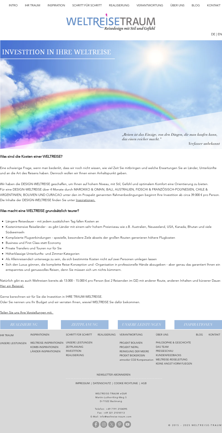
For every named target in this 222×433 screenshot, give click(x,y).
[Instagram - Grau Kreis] (103, 424)
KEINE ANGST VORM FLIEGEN (174, 363)
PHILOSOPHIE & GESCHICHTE (173, 342)
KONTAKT (214, 334)
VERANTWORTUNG (131, 334)
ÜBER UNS (162, 334)
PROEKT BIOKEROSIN (132, 355)
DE (213, 34)
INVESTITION (73, 350)
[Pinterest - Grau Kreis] (119, 424)
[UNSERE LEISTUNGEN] (141, 324)
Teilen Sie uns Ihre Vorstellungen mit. (26, 312)
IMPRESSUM (82, 383)
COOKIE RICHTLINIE (126, 383)
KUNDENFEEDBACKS (168, 355)
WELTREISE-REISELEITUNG (172, 359)
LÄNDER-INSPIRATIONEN (45, 351)
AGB (144, 383)
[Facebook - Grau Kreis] (95, 424)
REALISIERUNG (75, 355)
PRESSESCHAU (164, 350)
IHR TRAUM (7, 335)
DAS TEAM (162, 346)
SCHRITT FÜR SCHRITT (79, 334)
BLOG (199, 334)
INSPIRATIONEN (39, 334)
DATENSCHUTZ (102, 383)
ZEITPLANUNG (74, 346)
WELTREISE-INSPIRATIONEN (46, 342)
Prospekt (89, 195)
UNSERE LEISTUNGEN (13, 343)
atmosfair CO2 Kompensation (136, 359)
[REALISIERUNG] (24, 324)
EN (220, 34)
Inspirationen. (85, 200)
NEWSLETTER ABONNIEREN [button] (113, 374)
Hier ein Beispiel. (12, 286)
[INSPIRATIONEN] (198, 324)
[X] (111, 424)
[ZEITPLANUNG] (85, 324)
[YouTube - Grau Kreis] (127, 424)
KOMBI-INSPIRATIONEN (44, 347)
